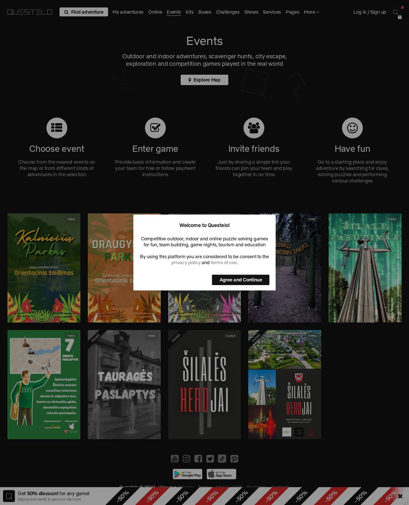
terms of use (223, 262)
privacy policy (186, 262)
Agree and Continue (240, 280)
